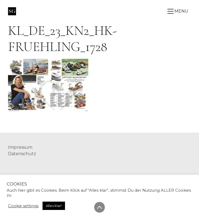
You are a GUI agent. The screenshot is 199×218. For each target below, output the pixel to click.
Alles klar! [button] (54, 206)
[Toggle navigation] (179, 11)
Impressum (20, 147)
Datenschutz (22, 153)
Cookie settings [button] (23, 206)
